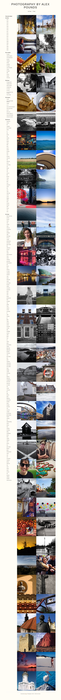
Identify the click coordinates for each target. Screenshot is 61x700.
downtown (8, 242)
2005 (7, 48)
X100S (8, 103)
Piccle (26, 693)
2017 (7, 31)
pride (7, 359)
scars (7, 466)
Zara (7, 211)
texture (8, 323)
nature (8, 341)
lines (7, 299)
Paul (7, 201)
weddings (8, 331)
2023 (7, 21)
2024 (7, 19)
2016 (7, 33)
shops (8, 468)
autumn (8, 333)
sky (7, 264)
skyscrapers (9, 364)
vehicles (8, 428)
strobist (8, 224)
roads (8, 321)
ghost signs (9, 446)
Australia (8, 64)
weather (8, 478)
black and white (9, 216)
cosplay (8, 411)
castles (8, 438)
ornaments (8, 458)
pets (7, 358)
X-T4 (7, 105)
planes (8, 461)
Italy (7, 72)
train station (9, 366)
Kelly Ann (8, 161)
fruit (7, 445)
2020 (7, 26)
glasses (8, 448)
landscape (8, 236)
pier (7, 374)
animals (8, 249)
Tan (7, 136)
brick (7, 436)
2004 (7, 49)
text (7, 473)
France (8, 74)
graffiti (8, 304)
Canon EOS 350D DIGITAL (10, 101)
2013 (7, 34)
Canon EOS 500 (9, 108)
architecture (9, 229)
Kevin (8, 163)
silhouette (8, 279)
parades (8, 401)
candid (8, 239)
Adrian (8, 149)
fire (7, 391)
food (7, 338)
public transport (9, 254)
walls (7, 314)
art (7, 318)
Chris (7, 179)
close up (8, 227)
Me (7, 124)
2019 (7, 28)
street (8, 221)
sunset (8, 309)
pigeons (8, 376)
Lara (7, 189)
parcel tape (9, 356)
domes (8, 443)
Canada (8, 54)
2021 (7, 24)
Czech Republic (9, 67)
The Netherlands (9, 57)
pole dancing (9, 344)
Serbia (8, 62)
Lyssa (8, 196)
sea (7, 420)
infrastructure (9, 451)
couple (8, 371)
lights (7, 319)
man (7, 222)
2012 (7, 36)
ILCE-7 (8, 110)
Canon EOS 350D (10, 115)
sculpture (8, 272)
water (8, 226)
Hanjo (8, 129)
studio (8, 281)
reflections (8, 247)
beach (8, 266)
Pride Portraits (9, 85)
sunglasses (9, 379)
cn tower (8, 271)
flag (7, 393)
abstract (8, 269)
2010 (7, 39)
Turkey (8, 69)
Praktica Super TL (10, 113)
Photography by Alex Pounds (30, 6)
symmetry (8, 311)
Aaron (8, 148)
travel (8, 231)
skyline (8, 286)
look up (8, 237)
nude (7, 276)
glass (7, 396)
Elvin (7, 153)
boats (8, 368)
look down (8, 373)
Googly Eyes (9, 87)
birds (7, 251)
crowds (8, 328)
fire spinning (9, 413)
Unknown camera (10, 116)
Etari (7, 181)
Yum (7, 209)
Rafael (8, 168)
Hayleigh (8, 126)
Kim (7, 188)
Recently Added (9, 16)
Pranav (8, 203)
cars (7, 408)
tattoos (8, 425)
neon (7, 294)
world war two (9, 480)
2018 (7, 29)
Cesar (8, 178)
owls (7, 354)
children (8, 440)
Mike (7, 144)
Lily (7, 166)
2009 (7, 41)
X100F (8, 99)
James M (8, 158)
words (8, 324)
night (7, 234)
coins (7, 441)
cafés (7, 334)
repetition (8, 361)
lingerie (8, 416)
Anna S (8, 173)
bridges (8, 369)
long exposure (9, 262)
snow (7, 256)
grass (8, 450)
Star (7, 169)
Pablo (8, 199)
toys (7, 426)
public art (8, 463)
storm (8, 470)
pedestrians (9, 241)
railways (8, 418)
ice (7, 339)
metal (8, 453)
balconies (8, 383)
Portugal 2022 (9, 82)
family (8, 296)
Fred (7, 183)
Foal (7, 154)
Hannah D (8, 184)
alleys (8, 431)
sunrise (8, 471)
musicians (8, 289)
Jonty (7, 143)
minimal (8, 316)
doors (8, 291)
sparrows (8, 378)
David (8, 141)
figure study (9, 244)
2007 (7, 44)
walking (8, 476)
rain (7, 465)
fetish (7, 336)
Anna (7, 139)
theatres (8, 475)
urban (8, 252)
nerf (7, 456)
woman (8, 219)
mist (7, 455)
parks (8, 343)
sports (8, 423)
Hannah (8, 156)
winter (8, 257)
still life (8, 346)
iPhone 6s (8, 111)
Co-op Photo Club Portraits (10, 93)
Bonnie (8, 176)
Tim (7, 171)
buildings (8, 232)
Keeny (8, 134)
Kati (7, 159)
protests (8, 351)
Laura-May (8, 164)
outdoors (8, 460)
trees (7, 267)
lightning (8, 398)
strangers (8, 301)
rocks (7, 306)
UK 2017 (8, 90)
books (8, 435)
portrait (8, 217)
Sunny (8, 208)
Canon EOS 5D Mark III (11, 106)
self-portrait (9, 363)
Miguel (8, 198)
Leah (7, 191)
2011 (7, 38)
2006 (7, 46)
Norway (8, 59)
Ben (7, 174)
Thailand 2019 (9, 83)
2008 (7, 43)
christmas (8, 353)
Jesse (8, 186)
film (7, 246)
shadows (8, 259)
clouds (8, 388)
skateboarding (9, 421)
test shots (8, 381)
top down (8, 406)
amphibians (9, 433)
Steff (7, 206)
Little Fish (8, 193)
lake (7, 329)
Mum (7, 146)
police (8, 403)
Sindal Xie (8, 121)
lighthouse (8, 349)
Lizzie (8, 194)
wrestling (8, 430)
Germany (8, 77)
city (7, 386)
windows (8, 274)
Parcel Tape (9, 94)
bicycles (8, 284)
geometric (8, 261)
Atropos (8, 151)
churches (8, 326)
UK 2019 (8, 88)
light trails (8, 348)
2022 (7, 23)
